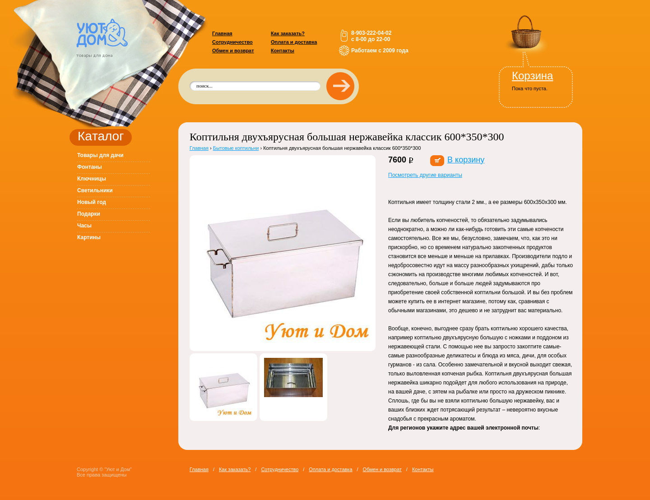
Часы (84, 225)
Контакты (282, 50)
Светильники (95, 190)
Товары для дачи (100, 155)
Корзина (532, 75)
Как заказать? (288, 33)
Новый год (91, 202)
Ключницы (91, 179)
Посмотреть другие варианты (425, 175)
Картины (89, 237)
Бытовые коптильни (236, 148)
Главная (222, 33)
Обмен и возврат (233, 50)
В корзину (465, 159)
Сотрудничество (232, 42)
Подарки (88, 214)
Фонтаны (89, 167)
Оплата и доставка (294, 42)
